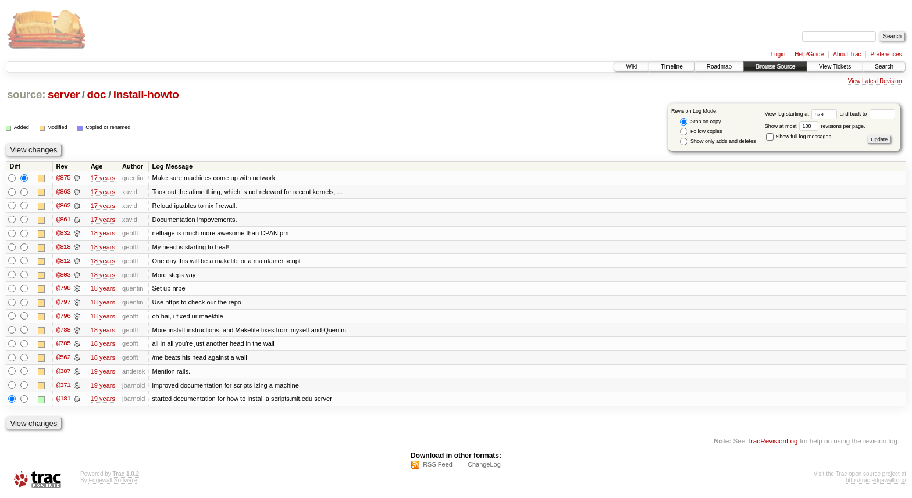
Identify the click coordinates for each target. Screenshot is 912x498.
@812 (63, 261)
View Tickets (835, 66)
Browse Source (775, 66)
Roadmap (719, 66)
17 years (103, 177)
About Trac (847, 54)
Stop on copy (700, 122)
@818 (63, 247)
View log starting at (802, 114)
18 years (103, 233)
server (64, 94)
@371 (63, 387)
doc (96, 94)
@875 (63, 177)
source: (26, 94)
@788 (63, 331)
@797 (63, 303)
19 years (103, 373)
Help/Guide (809, 54)
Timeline (671, 66)
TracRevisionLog (772, 443)
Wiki (631, 66)
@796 (63, 317)
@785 (63, 345)
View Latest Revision (875, 81)
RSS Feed (438, 466)
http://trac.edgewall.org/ (876, 482)
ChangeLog (484, 466)
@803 (63, 275)
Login (778, 54)
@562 (63, 359)
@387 (63, 373)
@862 (63, 205)
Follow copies (701, 131)
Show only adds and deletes (718, 141)
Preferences (886, 54)
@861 (63, 219)
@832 (63, 233)
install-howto (146, 94)
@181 (63, 401)
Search (884, 66)
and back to (867, 114)
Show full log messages (798, 136)
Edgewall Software (112, 482)
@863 (63, 191)
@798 (63, 289)
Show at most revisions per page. (815, 126)
